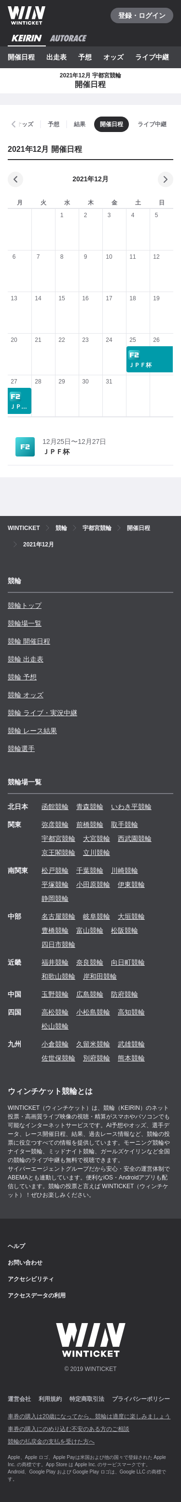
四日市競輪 (58, 944)
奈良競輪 (89, 962)
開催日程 (21, 57)
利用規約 (50, 1399)
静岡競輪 (55, 898)
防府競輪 (124, 994)
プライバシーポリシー (141, 1399)
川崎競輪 (124, 870)
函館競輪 (55, 806)
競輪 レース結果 (32, 731)
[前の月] (15, 179)
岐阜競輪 (96, 916)
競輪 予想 (22, 677)
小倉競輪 (55, 1044)
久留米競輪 (93, 1044)
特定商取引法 (87, 1399)
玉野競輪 (55, 994)
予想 (85, 57)
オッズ (113, 57)
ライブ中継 (152, 57)
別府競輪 (96, 1058)
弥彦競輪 (55, 824)
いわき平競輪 (131, 806)
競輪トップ (25, 605)
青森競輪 (89, 806)
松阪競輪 (124, 930)
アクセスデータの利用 (37, 1295)
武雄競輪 (131, 1044)
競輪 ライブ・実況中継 (42, 713)
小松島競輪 (93, 1012)
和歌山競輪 (58, 976)
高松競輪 (55, 1012)
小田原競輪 (93, 884)
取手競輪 (124, 824)
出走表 (56, 57)
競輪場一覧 (25, 623)
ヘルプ (16, 1246)
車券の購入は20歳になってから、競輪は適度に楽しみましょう (89, 1416)
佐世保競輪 (58, 1058)
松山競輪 (55, 1026)
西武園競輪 (135, 838)
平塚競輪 (55, 884)
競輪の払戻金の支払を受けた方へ (51, 1441)
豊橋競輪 (55, 930)
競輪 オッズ (25, 695)
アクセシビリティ (31, 1279)
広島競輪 (89, 994)
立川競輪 (96, 852)
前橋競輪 (89, 824)
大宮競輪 (96, 838)
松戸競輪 (55, 870)
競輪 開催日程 (29, 641)
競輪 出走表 (25, 659)
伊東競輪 (131, 884)
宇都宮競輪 (58, 838)
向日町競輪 (128, 962)
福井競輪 (55, 962)
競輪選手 (21, 748)
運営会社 (19, 1399)
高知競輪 (131, 1012)
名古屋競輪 (58, 916)
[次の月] (165, 179)
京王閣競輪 (58, 852)
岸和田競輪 (100, 976)
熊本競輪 (131, 1058)
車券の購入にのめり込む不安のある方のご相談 (68, 1429)
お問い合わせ (25, 1262)
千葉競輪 (89, 870)
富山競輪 (89, 930)
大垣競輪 (131, 916)
